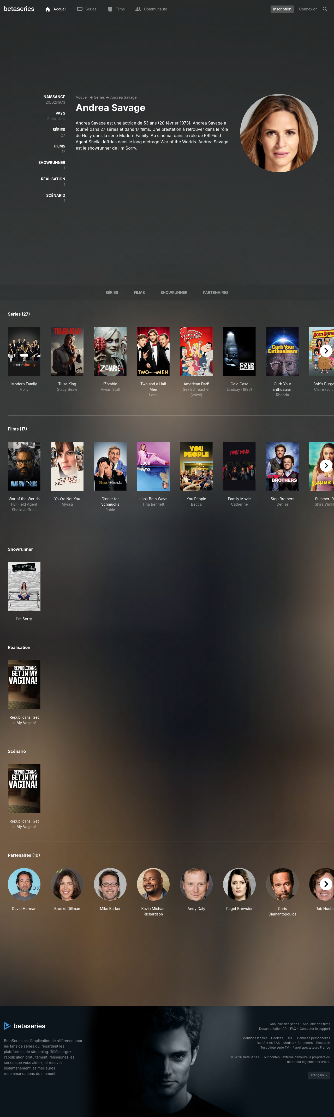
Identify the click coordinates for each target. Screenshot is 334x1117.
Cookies (277, 1038)
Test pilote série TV (274, 1047)
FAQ (293, 1029)
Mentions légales (254, 1038)
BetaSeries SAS (268, 1043)
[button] (24, 892)
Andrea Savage (123, 97)
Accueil (82, 97)
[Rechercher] (325, 9)
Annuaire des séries (284, 1024)
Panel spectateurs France (311, 1047)
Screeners (305, 1043)
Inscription (282, 9)
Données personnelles (313, 1038)
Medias (288, 1043)
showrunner (173, 292)
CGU (290, 1038)
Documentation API (273, 1029)
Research (323, 1043)
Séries (99, 97)
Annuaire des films (316, 1024)
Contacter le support (315, 1029)
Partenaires (215, 292)
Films (139, 292)
